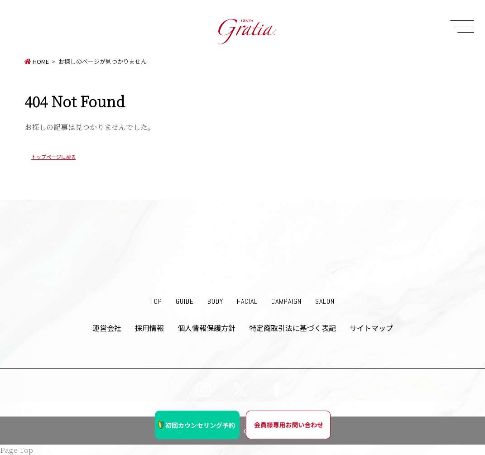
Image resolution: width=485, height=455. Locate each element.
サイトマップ (371, 327)
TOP (156, 301)
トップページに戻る (53, 156)
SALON (325, 301)
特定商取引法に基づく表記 (292, 327)
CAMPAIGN (286, 301)
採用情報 (149, 327)
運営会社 (106, 327)
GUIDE (185, 301)
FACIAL (247, 301)
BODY (215, 301)
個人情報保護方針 (206, 327)
